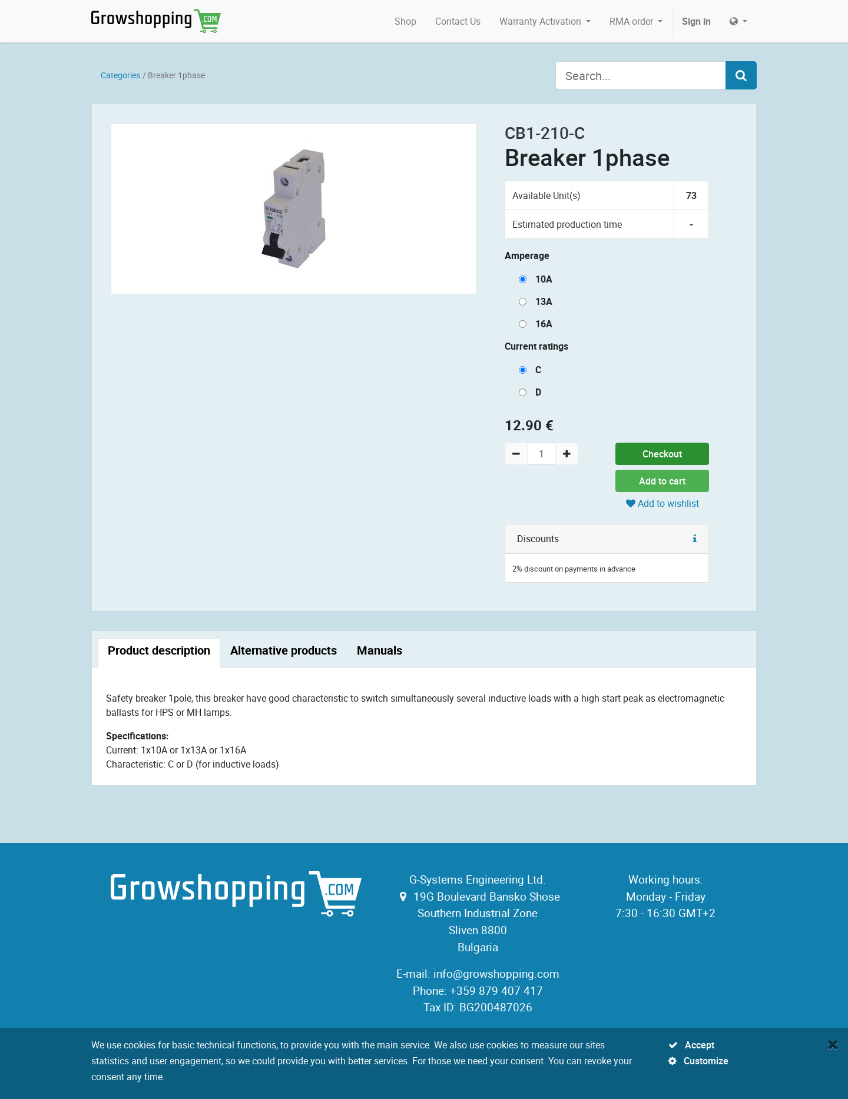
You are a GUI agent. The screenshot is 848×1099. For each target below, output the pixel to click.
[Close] (833, 1044)
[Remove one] (516, 454)
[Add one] (566, 454)
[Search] (741, 75)
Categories (120, 75)
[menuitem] (405, 21)
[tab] (159, 653)
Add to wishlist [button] (662, 503)
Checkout (662, 453)
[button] (695, 538)
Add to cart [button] (662, 480)
